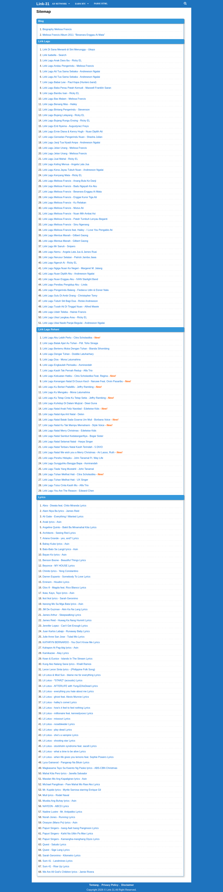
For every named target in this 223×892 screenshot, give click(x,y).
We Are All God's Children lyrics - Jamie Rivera (68, 872)
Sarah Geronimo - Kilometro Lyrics (62, 855)
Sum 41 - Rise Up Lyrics (56, 866)
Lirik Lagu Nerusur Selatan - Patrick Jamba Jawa (69, 257)
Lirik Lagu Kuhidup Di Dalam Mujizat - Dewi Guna (70, 403)
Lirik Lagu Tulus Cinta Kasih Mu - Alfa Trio (66, 485)
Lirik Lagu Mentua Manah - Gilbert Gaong (65, 235)
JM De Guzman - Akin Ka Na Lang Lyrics (65, 609)
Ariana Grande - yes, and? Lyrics (61, 538)
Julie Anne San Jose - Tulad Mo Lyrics (64, 636)
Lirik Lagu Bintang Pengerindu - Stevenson (66, 109)
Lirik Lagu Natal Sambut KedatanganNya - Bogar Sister (73, 436)
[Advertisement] (210, 64)
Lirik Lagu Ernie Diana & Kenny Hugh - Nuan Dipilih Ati (73, 131)
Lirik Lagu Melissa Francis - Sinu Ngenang (66, 224)
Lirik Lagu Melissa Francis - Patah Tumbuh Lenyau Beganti (75, 219)
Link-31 (42, 4)
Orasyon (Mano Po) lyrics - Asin (60, 822)
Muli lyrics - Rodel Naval (56, 795)
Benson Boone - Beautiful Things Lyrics (64, 560)
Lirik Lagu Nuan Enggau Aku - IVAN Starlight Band (70, 279)
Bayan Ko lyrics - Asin (55, 554)
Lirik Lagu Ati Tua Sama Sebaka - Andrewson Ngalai (71, 71)
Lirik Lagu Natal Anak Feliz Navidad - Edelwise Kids (71, 408)
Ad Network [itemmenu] (59, 3)
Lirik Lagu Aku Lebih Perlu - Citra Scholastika (67, 337)
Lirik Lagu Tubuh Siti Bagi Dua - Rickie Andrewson (70, 301)
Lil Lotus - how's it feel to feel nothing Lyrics (66, 707)
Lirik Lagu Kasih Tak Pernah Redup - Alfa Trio (68, 370)
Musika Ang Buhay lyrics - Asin (59, 800)
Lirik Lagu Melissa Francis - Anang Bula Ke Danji (69, 181)
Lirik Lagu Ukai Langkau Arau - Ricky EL (65, 317)
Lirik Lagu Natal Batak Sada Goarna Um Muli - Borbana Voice (76, 419)
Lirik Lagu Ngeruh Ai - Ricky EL (60, 262)
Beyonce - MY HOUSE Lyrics (59, 565)
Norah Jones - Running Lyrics (59, 817)
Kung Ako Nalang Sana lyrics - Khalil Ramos (67, 664)
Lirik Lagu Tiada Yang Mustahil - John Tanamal (68, 469)
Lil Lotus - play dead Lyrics (57, 729)
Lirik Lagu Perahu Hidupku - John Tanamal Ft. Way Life (73, 458)
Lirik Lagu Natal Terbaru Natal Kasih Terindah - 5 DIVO (73, 447)
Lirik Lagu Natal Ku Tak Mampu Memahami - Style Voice (73, 425)
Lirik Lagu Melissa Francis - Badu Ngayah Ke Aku (70, 186)
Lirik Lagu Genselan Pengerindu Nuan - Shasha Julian (72, 137)
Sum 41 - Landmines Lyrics (57, 861)
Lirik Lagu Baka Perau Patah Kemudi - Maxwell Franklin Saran (77, 88)
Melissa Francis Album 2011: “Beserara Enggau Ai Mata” (74, 35)
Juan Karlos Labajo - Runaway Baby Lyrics (66, 631)
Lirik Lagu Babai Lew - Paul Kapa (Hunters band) (69, 82)
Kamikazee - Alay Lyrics (56, 653)
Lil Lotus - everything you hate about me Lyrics (68, 691)
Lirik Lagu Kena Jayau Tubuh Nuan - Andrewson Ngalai (73, 170)
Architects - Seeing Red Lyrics (59, 533)
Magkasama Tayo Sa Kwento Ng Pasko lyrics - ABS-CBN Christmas (80, 768)
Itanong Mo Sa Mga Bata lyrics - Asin (63, 604)
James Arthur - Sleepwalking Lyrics (62, 615)
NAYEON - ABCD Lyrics (56, 806)
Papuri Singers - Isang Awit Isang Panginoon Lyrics (71, 828)
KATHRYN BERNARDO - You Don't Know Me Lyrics (71, 642)
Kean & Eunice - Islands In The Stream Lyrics (67, 658)
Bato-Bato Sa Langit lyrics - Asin (60, 549)
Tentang (94, 885)
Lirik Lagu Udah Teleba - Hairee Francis (64, 312)
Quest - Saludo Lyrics (54, 844)
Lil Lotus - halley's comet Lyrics (60, 702)
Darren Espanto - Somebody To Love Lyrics (66, 576)
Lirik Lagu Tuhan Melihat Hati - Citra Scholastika (69, 474)
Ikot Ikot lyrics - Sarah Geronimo (60, 598)
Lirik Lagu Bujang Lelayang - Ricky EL (63, 115)
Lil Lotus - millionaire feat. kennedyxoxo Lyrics (68, 713)
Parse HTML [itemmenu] (101, 3)
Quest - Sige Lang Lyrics (56, 850)
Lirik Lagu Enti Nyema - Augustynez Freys (66, 126)
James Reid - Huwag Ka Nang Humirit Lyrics (67, 620)
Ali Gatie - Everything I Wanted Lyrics (63, 516)
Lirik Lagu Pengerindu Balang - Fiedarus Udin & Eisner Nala (76, 290)
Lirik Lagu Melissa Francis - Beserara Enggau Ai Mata (72, 191)
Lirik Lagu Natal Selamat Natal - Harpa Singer (68, 441)
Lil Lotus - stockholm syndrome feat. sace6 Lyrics (70, 746)
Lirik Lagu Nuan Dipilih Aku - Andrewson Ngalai (68, 273)
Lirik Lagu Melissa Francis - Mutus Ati (63, 208)
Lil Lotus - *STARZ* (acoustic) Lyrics (62, 680)
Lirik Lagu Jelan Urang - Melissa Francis (65, 148)
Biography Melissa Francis (57, 29)
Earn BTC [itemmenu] (80, 3)
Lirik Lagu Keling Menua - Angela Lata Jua (66, 164)
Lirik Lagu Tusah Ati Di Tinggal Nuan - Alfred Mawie (71, 306)
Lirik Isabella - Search (54, 55)
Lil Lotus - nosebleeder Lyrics (59, 724)
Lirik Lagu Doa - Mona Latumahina (62, 359)
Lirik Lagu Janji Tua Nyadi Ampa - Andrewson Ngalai (71, 142)
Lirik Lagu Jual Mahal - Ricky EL (60, 159)
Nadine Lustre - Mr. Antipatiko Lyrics (62, 811)
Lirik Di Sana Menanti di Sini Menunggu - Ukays (69, 49)
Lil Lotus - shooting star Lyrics (59, 740)
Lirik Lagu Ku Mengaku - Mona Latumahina (66, 392)
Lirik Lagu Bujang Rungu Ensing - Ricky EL (66, 120)
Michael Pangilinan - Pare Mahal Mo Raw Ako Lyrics (71, 784)
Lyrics (42, 497)
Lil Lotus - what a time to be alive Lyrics (64, 751)
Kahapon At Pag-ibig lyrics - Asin (60, 647)
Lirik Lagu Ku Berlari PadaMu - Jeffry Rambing (68, 387)
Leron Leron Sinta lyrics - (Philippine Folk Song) (69, 669)
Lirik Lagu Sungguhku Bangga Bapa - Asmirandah (70, 463)
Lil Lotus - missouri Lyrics (56, 718)
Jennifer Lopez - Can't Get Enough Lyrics (65, 625)
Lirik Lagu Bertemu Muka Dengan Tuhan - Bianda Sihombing (76, 348)
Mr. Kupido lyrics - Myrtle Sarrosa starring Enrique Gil (72, 789)
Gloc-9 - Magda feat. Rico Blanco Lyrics (64, 587)
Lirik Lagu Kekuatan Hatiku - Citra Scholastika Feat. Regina (75, 376)
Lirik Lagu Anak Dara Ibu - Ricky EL (62, 60)
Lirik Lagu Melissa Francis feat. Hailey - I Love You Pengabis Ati (78, 230)
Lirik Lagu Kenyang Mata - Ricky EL (62, 175)
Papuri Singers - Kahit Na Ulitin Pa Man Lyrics (68, 833)
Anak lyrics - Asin (52, 522)
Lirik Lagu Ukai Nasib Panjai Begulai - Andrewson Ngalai (74, 323)
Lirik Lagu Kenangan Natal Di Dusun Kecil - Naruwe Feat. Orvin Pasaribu (83, 381)
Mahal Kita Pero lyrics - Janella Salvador (65, 773)
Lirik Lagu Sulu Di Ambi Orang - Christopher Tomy (70, 295)
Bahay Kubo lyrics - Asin (56, 544)
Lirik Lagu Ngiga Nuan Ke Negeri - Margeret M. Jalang (72, 268)
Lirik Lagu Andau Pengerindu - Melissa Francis (68, 66)
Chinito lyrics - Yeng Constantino (60, 571)
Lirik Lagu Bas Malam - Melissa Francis (64, 98)
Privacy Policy (110, 885)
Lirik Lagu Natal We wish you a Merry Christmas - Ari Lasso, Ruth (79, 452)
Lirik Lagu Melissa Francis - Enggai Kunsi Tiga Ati (70, 197)
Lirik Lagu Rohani (48, 329)
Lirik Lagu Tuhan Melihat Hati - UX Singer (65, 479)
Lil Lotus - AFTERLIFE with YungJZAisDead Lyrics (70, 686)
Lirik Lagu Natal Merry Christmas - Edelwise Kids (69, 430)
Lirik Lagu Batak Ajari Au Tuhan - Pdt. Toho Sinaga (70, 343)
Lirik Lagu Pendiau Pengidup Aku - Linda (65, 284)
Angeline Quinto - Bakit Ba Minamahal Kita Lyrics (69, 527)
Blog (41, 21)
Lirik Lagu (44, 41)
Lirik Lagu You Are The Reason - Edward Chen (68, 490)
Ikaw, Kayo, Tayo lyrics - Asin (58, 593)
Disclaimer (127, 885)
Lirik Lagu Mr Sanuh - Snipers (59, 246)
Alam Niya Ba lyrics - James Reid (61, 511)
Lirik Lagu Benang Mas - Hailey (60, 104)
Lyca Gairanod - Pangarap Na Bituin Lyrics (66, 762)
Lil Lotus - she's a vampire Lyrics (60, 735)
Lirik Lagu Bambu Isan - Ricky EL (61, 93)
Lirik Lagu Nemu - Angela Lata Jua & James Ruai (70, 252)
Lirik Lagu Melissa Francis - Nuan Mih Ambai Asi (69, 213)
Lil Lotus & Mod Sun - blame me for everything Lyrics (72, 675)
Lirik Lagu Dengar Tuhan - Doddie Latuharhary (68, 354)
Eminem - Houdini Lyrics (56, 582)
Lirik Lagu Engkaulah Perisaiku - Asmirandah (67, 365)
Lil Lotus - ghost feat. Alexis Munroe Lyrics (66, 696)
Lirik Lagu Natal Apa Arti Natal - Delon (63, 414)
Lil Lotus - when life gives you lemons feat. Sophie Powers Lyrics (78, 757)
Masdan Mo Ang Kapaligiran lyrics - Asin (65, 779)
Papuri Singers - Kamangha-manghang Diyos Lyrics (71, 839)
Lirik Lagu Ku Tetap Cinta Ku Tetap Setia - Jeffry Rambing (74, 398)
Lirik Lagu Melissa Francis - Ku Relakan (64, 202)
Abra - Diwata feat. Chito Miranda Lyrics (64, 505)
